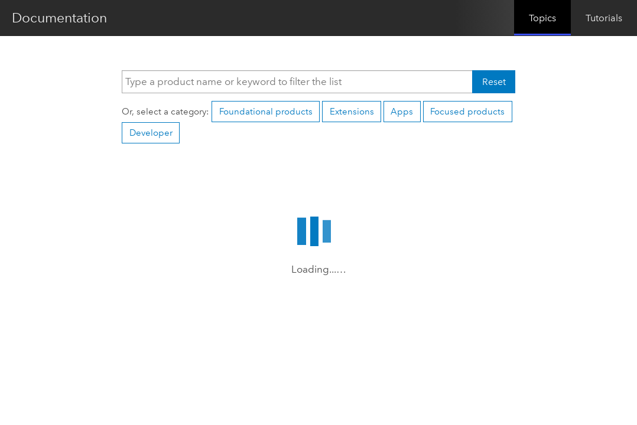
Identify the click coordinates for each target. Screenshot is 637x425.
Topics (542, 18)
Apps (402, 111)
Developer (151, 133)
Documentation (59, 17)
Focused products (467, 111)
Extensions (352, 111)
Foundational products (266, 111)
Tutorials (604, 18)
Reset (494, 81)
